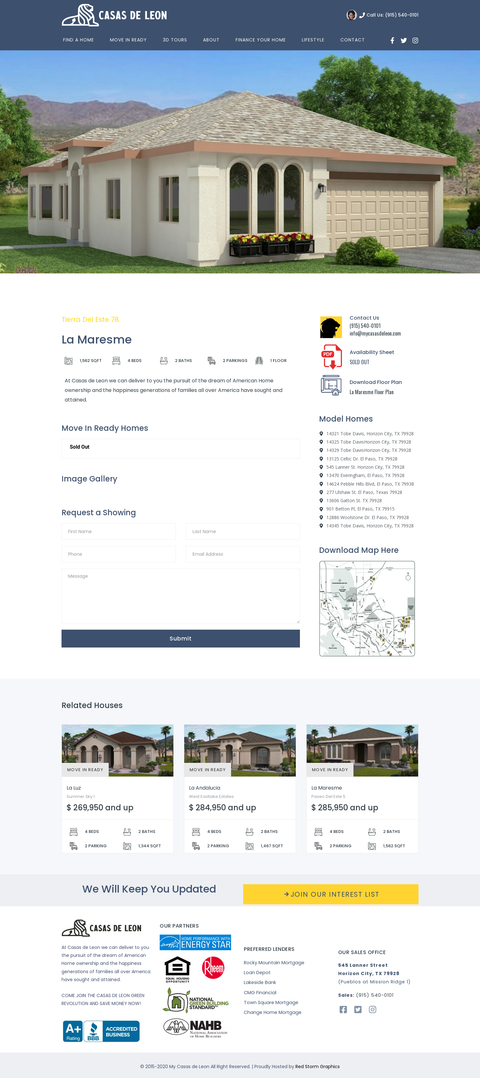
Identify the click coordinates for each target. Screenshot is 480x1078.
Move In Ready (128, 40)
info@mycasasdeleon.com (375, 333)
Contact (352, 40)
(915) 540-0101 (365, 325)
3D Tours (175, 40)
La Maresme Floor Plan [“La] (372, 392)
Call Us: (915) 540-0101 (392, 15)
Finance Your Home (261, 40)
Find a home (78, 40)
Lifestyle (313, 40)
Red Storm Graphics (317, 1066)
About (211, 40)
